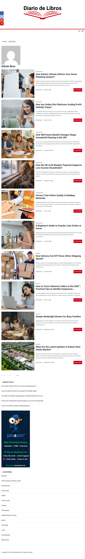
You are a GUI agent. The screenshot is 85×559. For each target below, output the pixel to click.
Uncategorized (5, 535)
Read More (77, 90)
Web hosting (5, 540)
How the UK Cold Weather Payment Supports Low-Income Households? (59, 166)
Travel (3, 530)
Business (4, 476)
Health (3, 495)
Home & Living (5, 500)
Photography (5, 510)
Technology (4, 525)
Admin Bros (39, 90)
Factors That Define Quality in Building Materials (15, 405)
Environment (5, 490)
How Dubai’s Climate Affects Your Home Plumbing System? (18, 386)
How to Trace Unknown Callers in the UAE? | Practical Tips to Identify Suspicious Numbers (58, 289)
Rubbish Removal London (9, 515)
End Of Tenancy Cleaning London (11, 481)
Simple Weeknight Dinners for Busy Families (58, 316)
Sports (3, 520)
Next (17, 375)
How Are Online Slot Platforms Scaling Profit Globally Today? (19, 391)
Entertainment (5, 485)
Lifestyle (3, 505)
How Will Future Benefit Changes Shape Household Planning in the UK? (56, 136)
